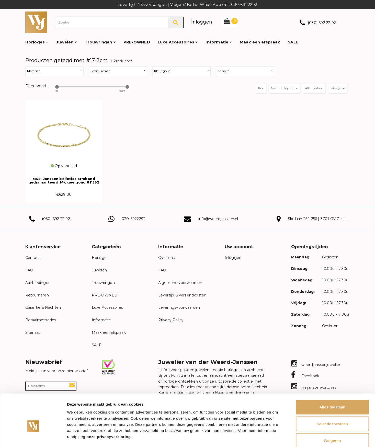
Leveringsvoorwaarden (179, 307)
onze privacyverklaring (108, 409)
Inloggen (201, 22)
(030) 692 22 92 (322, 22)
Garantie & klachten (43, 307)
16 (261, 88)
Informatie (219, 42)
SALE (293, 42)
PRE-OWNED (136, 42)
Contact (32, 257)
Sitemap (33, 332)
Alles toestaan (332, 380)
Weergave (338, 88)
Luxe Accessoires (178, 42)
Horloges (37, 42)
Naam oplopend (284, 88)
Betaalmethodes (40, 320)
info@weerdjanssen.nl (218, 218)
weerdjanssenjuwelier (315, 364)
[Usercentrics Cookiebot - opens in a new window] (33, 437)
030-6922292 (133, 218)
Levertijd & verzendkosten (182, 295)
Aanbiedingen (38, 282)
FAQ (29, 270)
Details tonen (276, 437)
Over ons (166, 257)
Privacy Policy (171, 320)
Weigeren (332, 413)
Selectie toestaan (332, 397)
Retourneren (37, 295)
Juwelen (66, 42)
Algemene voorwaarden (180, 282)
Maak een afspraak (260, 42)
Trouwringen (100, 42)
